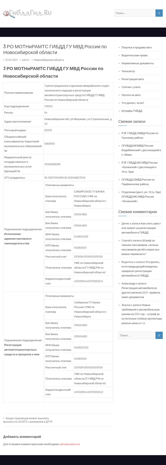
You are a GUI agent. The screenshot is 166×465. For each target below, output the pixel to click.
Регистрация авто (133, 79)
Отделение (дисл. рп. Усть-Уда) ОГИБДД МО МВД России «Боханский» (141, 196)
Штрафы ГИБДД (132, 110)
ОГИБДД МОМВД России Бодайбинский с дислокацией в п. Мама (141, 150)
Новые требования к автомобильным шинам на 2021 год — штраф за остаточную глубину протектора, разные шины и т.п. (142, 314)
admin (25, 59)
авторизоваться (70, 444)
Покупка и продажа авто (137, 47)
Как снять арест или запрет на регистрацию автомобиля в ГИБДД (141, 228)
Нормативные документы (138, 63)
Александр (128, 283)
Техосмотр (128, 71)
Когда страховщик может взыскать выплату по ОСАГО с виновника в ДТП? (28, 420)
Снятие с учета (131, 87)
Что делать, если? (133, 102)
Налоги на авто (131, 94)
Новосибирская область (49, 59)
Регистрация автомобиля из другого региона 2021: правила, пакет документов (141, 292)
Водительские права (135, 55)
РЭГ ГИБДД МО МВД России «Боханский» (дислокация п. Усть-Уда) (140, 167)
